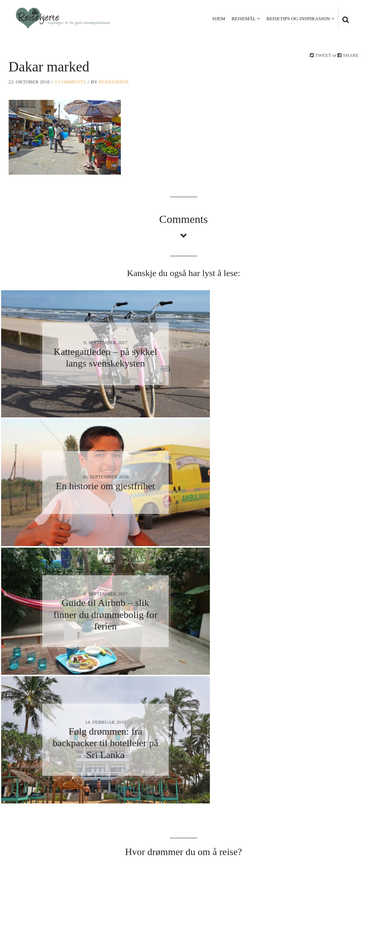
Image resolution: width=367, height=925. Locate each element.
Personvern (300, 881)
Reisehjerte (114, 82)
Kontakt (337, 881)
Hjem (218, 18)
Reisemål (243, 18)
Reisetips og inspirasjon (298, 18)
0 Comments (70, 82)
